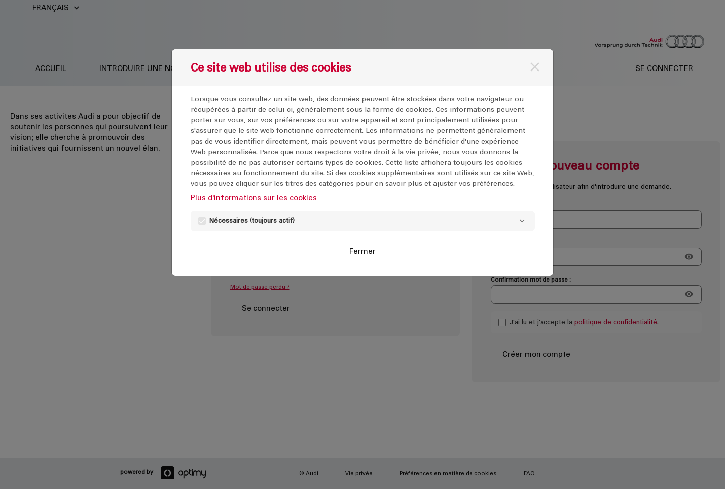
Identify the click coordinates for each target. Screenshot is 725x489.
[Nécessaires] (522, 221)
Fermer (362, 251)
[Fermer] (534, 66)
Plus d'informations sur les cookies (254, 197)
